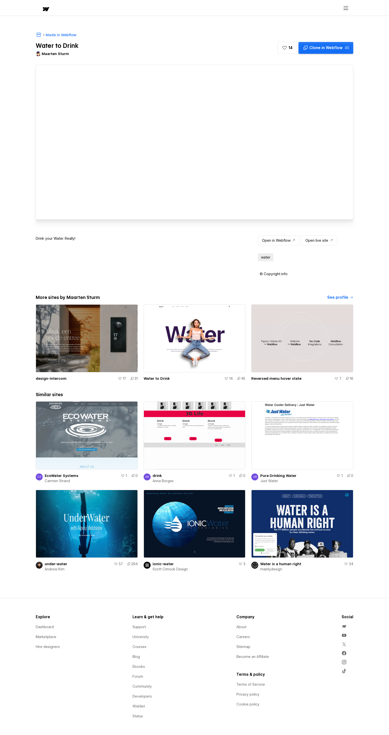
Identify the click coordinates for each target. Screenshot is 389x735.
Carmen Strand (57, 481)
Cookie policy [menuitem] (247, 704)
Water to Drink (157, 379)
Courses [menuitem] (139, 647)
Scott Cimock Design (170, 569)
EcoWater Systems (61, 476)
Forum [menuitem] (137, 676)
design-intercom (51, 379)
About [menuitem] (241, 627)
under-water (56, 564)
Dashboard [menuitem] (45, 627)
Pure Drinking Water (278, 476)
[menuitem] (344, 626)
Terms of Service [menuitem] (250, 684)
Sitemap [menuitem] (243, 647)
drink (157, 476)
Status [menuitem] (137, 716)
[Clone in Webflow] (325, 48)
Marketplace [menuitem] (46, 637)
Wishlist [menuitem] (138, 706)
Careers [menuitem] (243, 637)
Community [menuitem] (142, 686)
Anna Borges (163, 481)
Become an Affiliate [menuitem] (252, 657)
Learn (110, 8)
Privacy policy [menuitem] (247, 694)
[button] (60, 8)
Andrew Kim (55, 569)
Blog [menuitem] (136, 657)
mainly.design (271, 569)
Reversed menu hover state (276, 379)
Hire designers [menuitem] (48, 647)
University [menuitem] (140, 637)
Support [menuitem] (139, 627)
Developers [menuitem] (142, 696)
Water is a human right (280, 564)
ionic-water (163, 564)
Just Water (269, 481)
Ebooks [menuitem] (138, 667)
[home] (41, 8)
